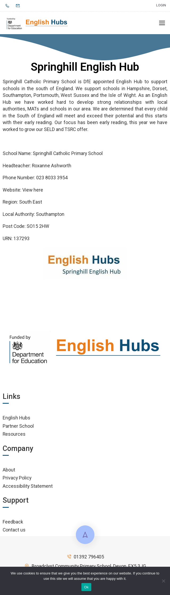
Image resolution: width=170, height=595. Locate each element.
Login (161, 5)
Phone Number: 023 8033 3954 (35, 177)
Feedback (13, 522)
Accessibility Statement (28, 486)
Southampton (50, 214)
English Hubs (16, 418)
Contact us (14, 530)
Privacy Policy (17, 478)
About (9, 470)
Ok (86, 587)
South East (30, 202)
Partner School (18, 426)
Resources (14, 434)
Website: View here (23, 190)
